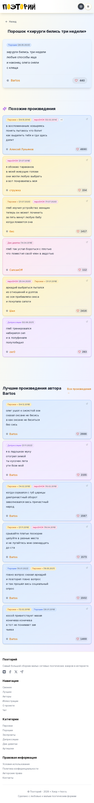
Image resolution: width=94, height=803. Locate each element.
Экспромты (9, 734)
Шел (12, 310)
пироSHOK (45, 120)
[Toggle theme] (81, 6)
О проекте (9, 705)
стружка (15, 190)
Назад (10, 21)
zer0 (12, 351)
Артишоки (8, 748)
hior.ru (63, 791)
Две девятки (19, 243)
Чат (5, 710)
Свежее (7, 687)
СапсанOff (16, 270)
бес (11, 231)
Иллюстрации (10, 701)
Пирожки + (18, 120)
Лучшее (7, 691)
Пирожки (8, 725)
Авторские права (12, 773)
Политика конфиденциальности (20, 768)
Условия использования (16, 764)
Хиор (55, 791)
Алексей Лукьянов (21, 149)
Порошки (19, 45)
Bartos (15, 80)
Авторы (7, 696)
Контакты (8, 777)
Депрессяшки (20, 322)
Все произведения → (79, 390)
